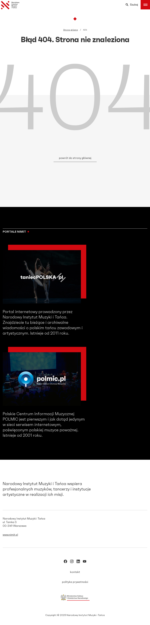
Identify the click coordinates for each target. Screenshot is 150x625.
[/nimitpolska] (71, 562)
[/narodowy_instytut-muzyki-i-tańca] (78, 562)
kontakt (75, 572)
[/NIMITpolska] (65, 562)
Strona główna (70, 30)
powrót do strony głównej (75, 158)
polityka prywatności (75, 582)
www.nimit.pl (10, 534)
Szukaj (132, 4)
